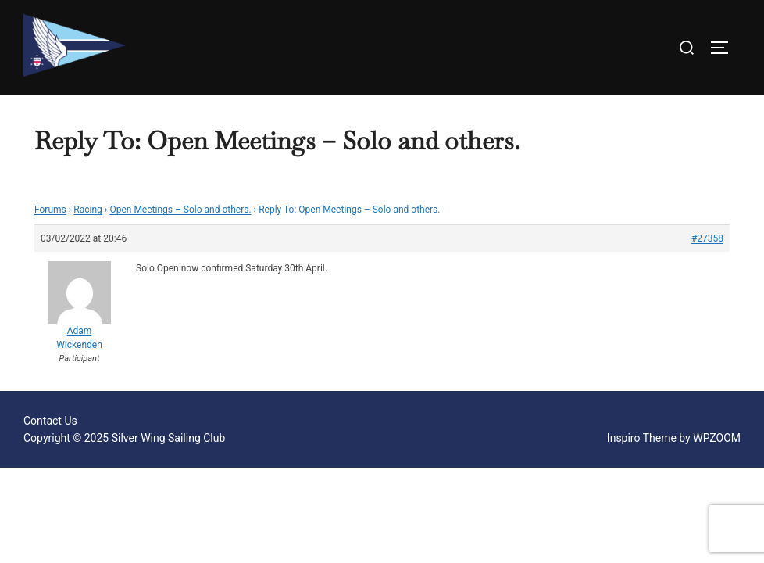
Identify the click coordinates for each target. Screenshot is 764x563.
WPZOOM (717, 438)
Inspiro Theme (642, 438)
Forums (50, 209)
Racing (87, 209)
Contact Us (50, 420)
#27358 (707, 238)
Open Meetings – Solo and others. (180, 209)
